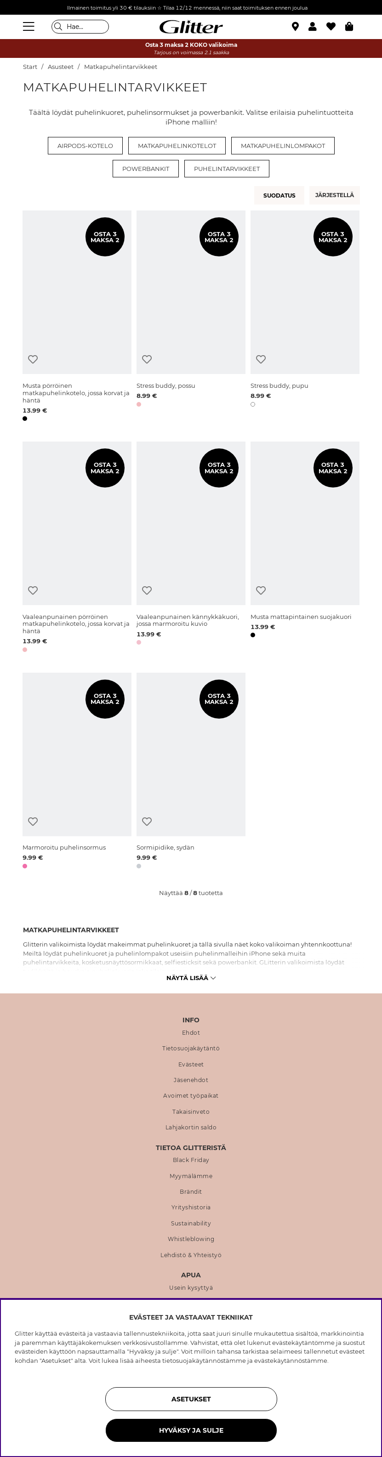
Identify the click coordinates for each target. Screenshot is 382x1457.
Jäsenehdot (191, 1080)
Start (30, 66)
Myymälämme (191, 1176)
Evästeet (191, 1064)
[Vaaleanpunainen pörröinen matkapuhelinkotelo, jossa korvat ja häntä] (77, 549)
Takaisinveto (191, 1112)
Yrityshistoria (191, 1207)
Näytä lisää (191, 977)
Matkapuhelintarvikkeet (120, 66)
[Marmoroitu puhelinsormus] (77, 772)
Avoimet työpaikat (191, 1096)
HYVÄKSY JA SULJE (191, 1430)
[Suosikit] (335, 26)
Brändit (191, 1192)
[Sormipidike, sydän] (191, 772)
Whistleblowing (191, 1239)
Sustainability (191, 1223)
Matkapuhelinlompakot (283, 145)
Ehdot (191, 1033)
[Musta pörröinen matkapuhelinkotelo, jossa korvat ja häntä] (77, 317)
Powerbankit (145, 168)
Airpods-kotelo (85, 145)
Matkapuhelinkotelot (177, 145)
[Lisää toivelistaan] (33, 359)
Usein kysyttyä (191, 1288)
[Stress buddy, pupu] (305, 317)
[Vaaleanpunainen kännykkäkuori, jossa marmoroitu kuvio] (191, 549)
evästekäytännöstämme (290, 1360)
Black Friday (191, 1160)
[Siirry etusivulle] (191, 26)
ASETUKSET (191, 1399)
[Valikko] (30, 26)
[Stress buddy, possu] (191, 317)
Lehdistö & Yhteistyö (191, 1255)
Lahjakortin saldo (191, 1127)
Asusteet (61, 66)
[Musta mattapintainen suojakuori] (305, 549)
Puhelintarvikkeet (227, 168)
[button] (317, 26)
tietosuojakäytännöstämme (204, 1360)
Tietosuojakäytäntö (191, 1048)
